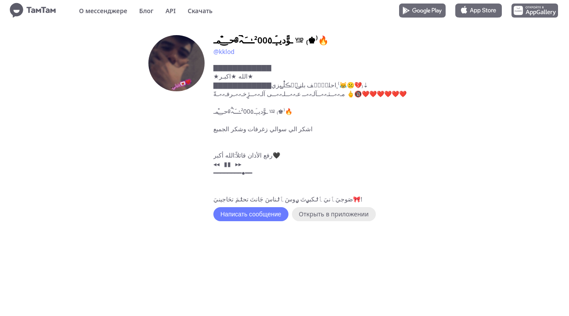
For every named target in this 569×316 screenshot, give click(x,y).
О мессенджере (103, 11)
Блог (146, 11)
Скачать (199, 11)
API (171, 11)
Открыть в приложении (334, 214)
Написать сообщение (250, 214)
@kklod (223, 51)
